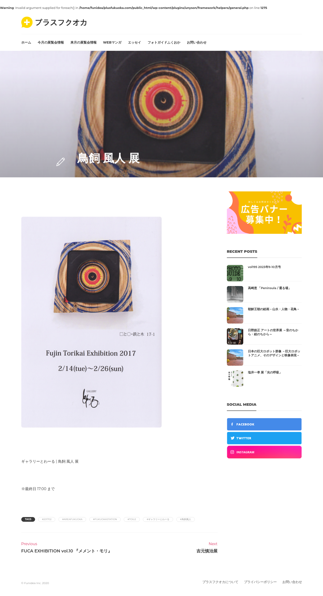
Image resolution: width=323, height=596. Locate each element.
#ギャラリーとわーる (158, 519)
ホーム (26, 42)
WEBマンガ (112, 42)
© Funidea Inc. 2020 (35, 583)
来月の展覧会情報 (83, 42)
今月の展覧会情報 (51, 42)
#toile (131, 519)
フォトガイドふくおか (164, 42)
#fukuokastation (105, 519)
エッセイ (134, 42)
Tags (28, 519)
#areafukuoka (72, 519)
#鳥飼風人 (185, 519)
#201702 (46, 519)
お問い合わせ (197, 42)
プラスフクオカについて (220, 582)
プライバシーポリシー (260, 582)
